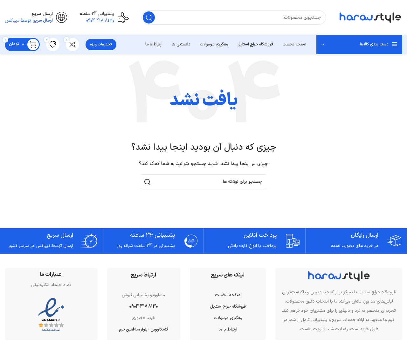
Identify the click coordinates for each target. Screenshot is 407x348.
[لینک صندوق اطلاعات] (104, 17)
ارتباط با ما (227, 329)
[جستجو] (233, 17)
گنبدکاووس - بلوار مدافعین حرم (143, 329)
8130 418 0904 (143, 306)
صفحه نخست (228, 295)
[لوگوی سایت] (370, 17)
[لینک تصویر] (339, 275)
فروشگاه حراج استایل (228, 306)
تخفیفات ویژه (101, 44)
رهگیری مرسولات (228, 318)
